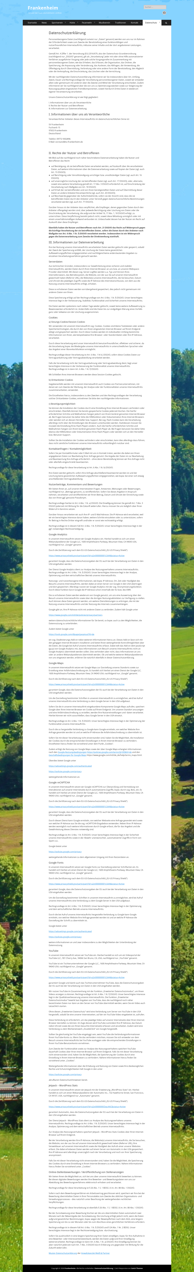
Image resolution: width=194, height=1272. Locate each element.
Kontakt (134, 22)
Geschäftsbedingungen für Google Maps (67, 755)
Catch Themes (137, 1268)
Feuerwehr (87, 22)
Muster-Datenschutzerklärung (63, 1253)
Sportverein (57, 22)
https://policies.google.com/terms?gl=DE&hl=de (109, 752)
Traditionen (120, 22)
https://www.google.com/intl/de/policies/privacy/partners (75, 615)
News (44, 22)
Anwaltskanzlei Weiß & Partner (95, 1253)
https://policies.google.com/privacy (65, 771)
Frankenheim (43, 8)
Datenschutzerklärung (104, 1268)
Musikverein (104, 22)
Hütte (72, 22)
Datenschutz (151, 22)
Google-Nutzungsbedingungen (72, 752)
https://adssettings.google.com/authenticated (70, 766)
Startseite (32, 22)
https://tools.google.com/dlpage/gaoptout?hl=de (71, 634)
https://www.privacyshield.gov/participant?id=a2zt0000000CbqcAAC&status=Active (87, 1106)
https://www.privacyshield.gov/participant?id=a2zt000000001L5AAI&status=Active (86, 555)
